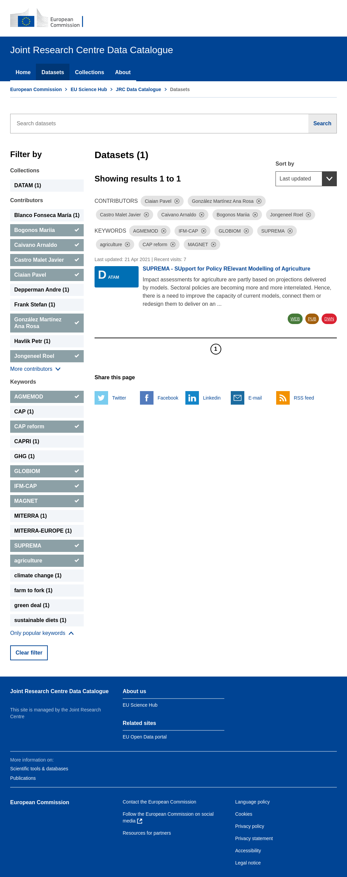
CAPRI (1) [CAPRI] (26, 441)
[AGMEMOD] (47, 397)
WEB (295, 319)
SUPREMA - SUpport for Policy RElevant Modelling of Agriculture (226, 269)
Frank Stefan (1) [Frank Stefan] (34, 304)
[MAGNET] (47, 501)
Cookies (243, 814)
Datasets (52, 72)
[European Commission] (51, 18)
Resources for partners (147, 833)
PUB (312, 319)
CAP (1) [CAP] (24, 411)
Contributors (26, 200)
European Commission (36, 89)
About (122, 72)
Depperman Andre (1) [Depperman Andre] (41, 290)
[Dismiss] (177, 201)
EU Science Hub (88, 89)
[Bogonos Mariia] (47, 230)
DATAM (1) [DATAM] (27, 185)
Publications (23, 778)
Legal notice (248, 862)
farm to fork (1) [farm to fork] (33, 590)
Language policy (252, 802)
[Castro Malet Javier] (47, 260)
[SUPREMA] (47, 546)
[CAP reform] (47, 427)
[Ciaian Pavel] (47, 275)
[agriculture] (47, 561)
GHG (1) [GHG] (24, 456)
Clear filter (29, 653)
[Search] (322, 123)
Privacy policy (249, 826)
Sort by (284, 164)
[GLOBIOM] (47, 471)
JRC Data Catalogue (138, 89)
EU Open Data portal (145, 737)
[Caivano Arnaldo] (47, 245)
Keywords (23, 382)
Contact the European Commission (159, 802)
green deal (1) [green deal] (31, 605)
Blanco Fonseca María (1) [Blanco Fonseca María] (47, 215)
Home (23, 72)
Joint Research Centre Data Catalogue (59, 691)
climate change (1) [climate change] (38, 575)
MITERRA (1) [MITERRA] (30, 516)
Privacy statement (254, 838)
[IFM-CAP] (47, 486)
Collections (89, 72)
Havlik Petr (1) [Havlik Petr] (32, 341)
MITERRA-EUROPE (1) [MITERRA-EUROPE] (43, 531)
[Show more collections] (35, 369)
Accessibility (248, 850)
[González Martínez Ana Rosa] (47, 323)
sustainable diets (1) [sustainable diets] (40, 620)
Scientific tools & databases (39, 768)
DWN (329, 319)
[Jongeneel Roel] (47, 356)
